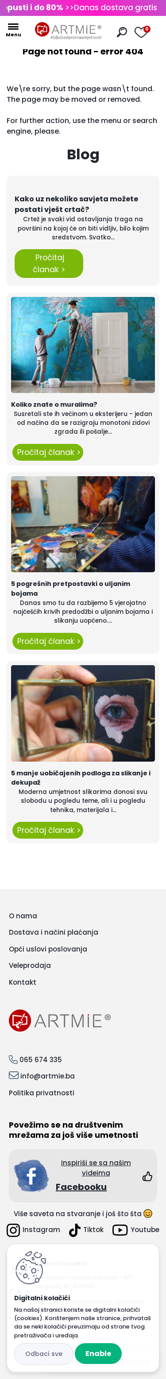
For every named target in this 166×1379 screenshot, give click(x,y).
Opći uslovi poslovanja (48, 949)
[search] (122, 32)
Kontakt (22, 982)
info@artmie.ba (47, 1076)
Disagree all (43, 1354)
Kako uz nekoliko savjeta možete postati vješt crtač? (76, 204)
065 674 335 (40, 1059)
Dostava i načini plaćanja (53, 932)
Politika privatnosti (41, 1093)
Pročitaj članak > (49, 263)
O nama (23, 916)
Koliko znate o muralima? (54, 404)
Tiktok (86, 1230)
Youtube (135, 1230)
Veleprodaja (30, 965)
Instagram (33, 1230)
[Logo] (68, 31)
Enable (98, 1353)
